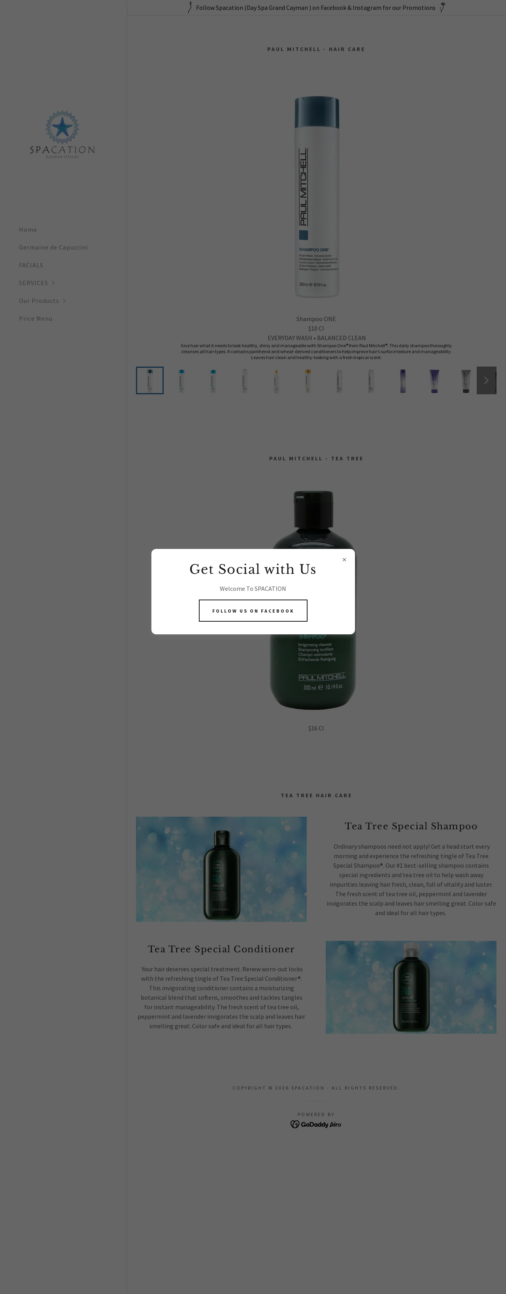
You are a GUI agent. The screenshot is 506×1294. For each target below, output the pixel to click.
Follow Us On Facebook (253, 611)
